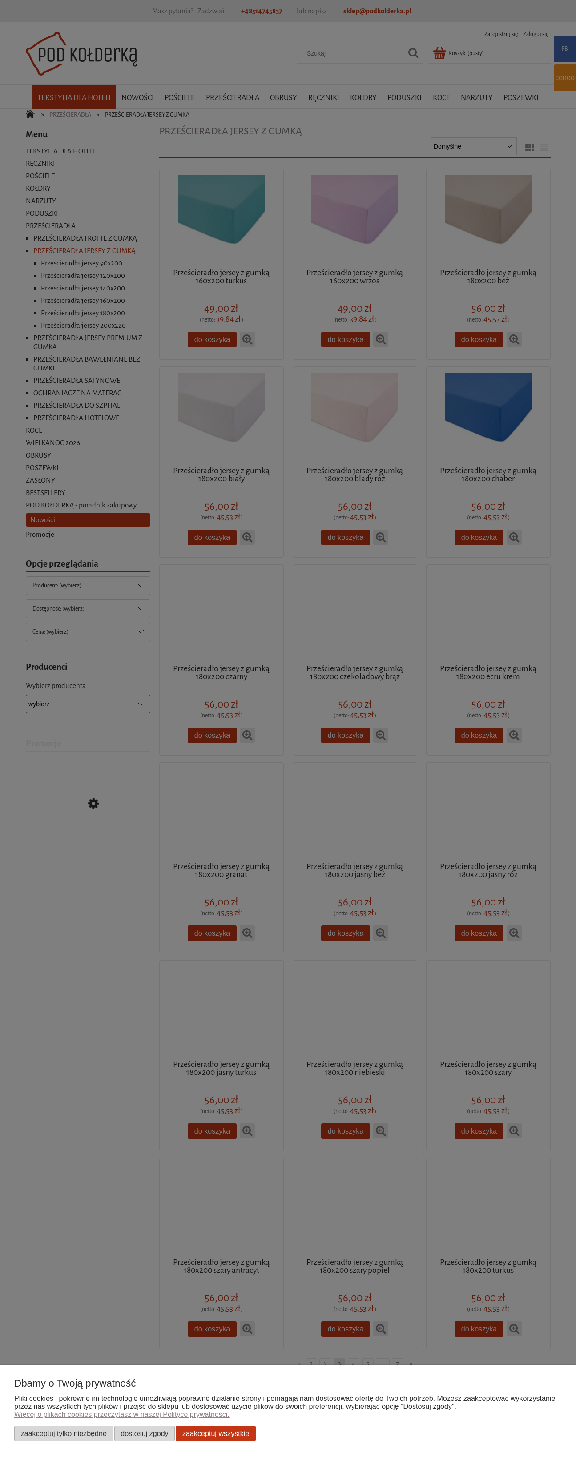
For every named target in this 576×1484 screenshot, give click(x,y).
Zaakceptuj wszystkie (215, 1433)
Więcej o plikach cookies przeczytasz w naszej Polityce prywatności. (122, 1414)
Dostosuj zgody (144, 1433)
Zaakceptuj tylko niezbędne (64, 1433)
